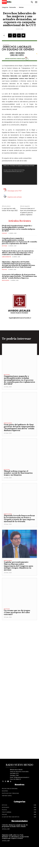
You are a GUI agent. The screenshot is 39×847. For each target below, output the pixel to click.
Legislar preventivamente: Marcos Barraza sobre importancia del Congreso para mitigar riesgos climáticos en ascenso (18, 566)
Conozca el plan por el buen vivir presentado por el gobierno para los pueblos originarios (28, 212)
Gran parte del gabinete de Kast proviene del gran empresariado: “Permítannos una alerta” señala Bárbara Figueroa (19, 276)
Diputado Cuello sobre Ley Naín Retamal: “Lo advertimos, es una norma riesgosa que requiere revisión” (15, 836)
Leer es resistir (6, 256)
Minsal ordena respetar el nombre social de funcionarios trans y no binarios (18, 473)
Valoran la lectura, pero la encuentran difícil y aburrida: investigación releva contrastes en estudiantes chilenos (17, 252)
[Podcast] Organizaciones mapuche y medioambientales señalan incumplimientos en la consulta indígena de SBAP (18, 228)
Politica (4, 269)
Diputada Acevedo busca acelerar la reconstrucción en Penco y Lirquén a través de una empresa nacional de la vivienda (19, 518)
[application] (19, 175)
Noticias (21, 7)
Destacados (12, 7)
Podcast (4, 233)
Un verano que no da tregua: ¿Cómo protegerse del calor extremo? (17, 612)
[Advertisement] (19, 681)
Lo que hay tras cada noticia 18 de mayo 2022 (10, 209)
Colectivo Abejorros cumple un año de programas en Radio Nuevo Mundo (15, 826)
